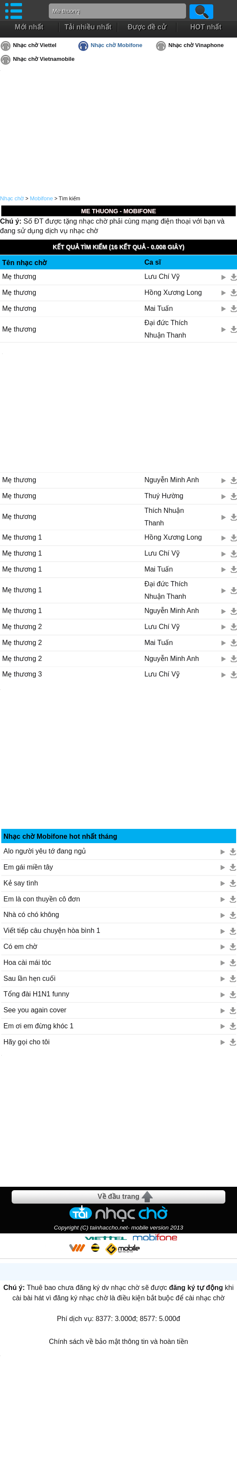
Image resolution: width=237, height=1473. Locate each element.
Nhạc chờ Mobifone (116, 45)
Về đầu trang (118, 1196)
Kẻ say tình (20, 883)
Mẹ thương (19, 276)
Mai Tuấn (158, 308)
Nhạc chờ (12, 198)
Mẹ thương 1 (22, 537)
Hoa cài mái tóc (27, 962)
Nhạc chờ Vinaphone (196, 45)
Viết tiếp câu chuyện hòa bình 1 (51, 930)
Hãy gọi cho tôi (26, 1042)
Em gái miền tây (28, 867)
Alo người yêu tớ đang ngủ (44, 851)
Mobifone (41, 198)
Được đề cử (147, 27)
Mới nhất (29, 27)
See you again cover (34, 1010)
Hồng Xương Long (173, 292)
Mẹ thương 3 (22, 674)
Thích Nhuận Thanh (164, 517)
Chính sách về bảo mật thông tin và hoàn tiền (118, 1341)
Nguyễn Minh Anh (171, 480)
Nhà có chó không (31, 914)
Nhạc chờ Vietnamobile (44, 59)
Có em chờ (20, 946)
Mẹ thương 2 (22, 626)
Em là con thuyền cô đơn (41, 899)
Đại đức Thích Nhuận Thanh (166, 329)
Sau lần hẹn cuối (29, 978)
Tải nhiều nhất (87, 27)
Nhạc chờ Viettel (35, 45)
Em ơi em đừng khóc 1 (38, 1026)
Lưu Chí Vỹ (161, 276)
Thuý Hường (163, 495)
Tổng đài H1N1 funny (36, 994)
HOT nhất (205, 27)
